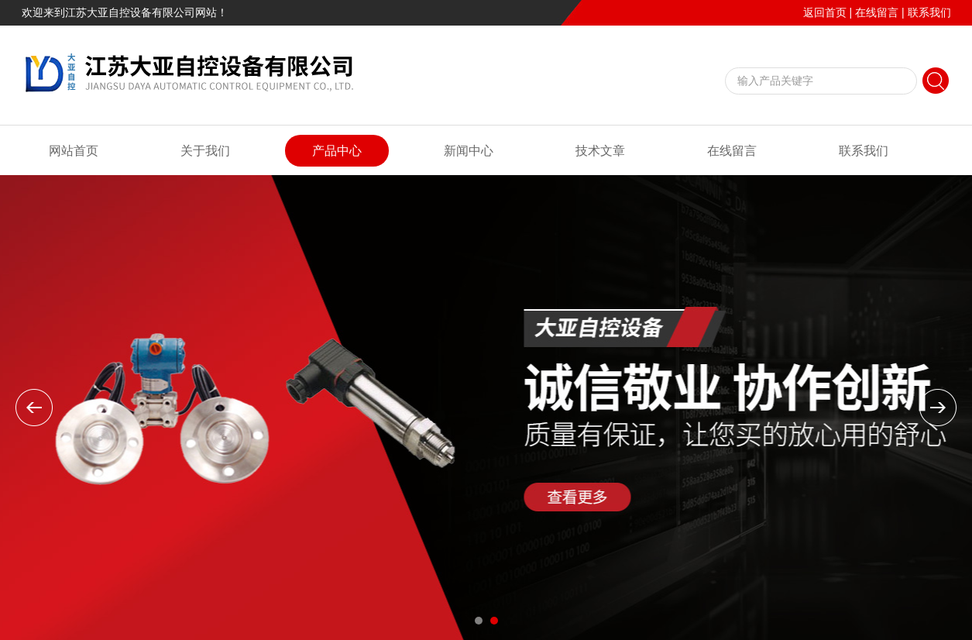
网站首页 (73, 150)
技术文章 (600, 150)
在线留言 (876, 12)
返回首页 (825, 12)
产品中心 (337, 150)
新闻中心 (468, 150)
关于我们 (205, 150)
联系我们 (929, 12)
